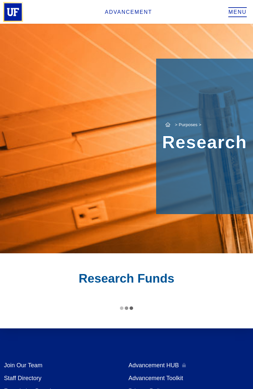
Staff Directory (23, 378)
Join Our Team (23, 365)
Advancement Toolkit (155, 378)
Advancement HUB (153, 365)
